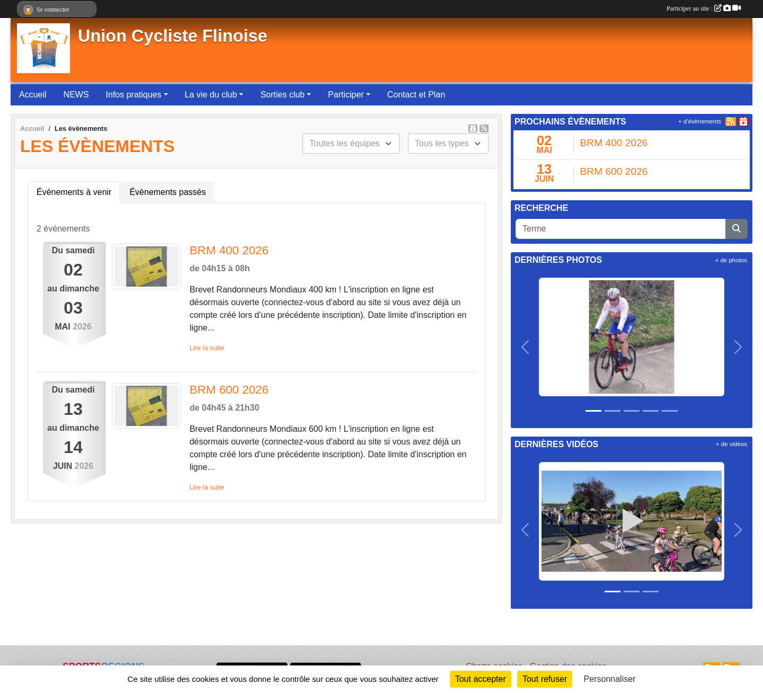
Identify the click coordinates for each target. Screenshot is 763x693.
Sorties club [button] (282, 94)
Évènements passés (167, 192)
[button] (525, 347)
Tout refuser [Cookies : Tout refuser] (544, 678)
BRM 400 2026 (229, 250)
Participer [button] (346, 94)
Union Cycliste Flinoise (173, 36)
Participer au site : (704, 8)
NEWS (76, 94)
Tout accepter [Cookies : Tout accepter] (480, 678)
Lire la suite (207, 348)
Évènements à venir (74, 192)
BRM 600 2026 (229, 389)
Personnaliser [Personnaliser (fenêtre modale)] (610, 678)
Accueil (33, 94)
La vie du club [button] (211, 94)
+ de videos (731, 444)
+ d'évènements (699, 121)
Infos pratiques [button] (134, 94)
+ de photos (731, 260)
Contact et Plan (416, 94)
